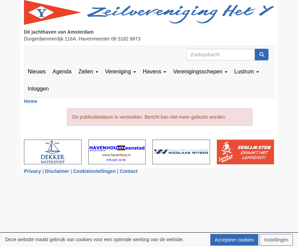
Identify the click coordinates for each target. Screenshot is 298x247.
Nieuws (37, 71)
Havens (154, 71)
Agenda (61, 71)
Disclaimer (57, 171)
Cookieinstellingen (94, 171)
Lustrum (246, 71)
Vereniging (120, 71)
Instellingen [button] (276, 240)
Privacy (32, 171)
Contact (128, 171)
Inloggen (38, 89)
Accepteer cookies (234, 240)
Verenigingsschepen (200, 71)
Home (30, 101)
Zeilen (88, 71)
